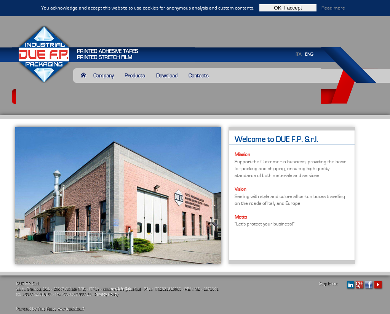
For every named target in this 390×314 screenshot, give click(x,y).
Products (135, 76)
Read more (333, 8)
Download (166, 76)
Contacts (199, 76)
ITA (298, 54)
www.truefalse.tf (70, 309)
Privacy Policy (106, 294)
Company (103, 76)
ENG (309, 54)
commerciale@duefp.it (121, 289)
